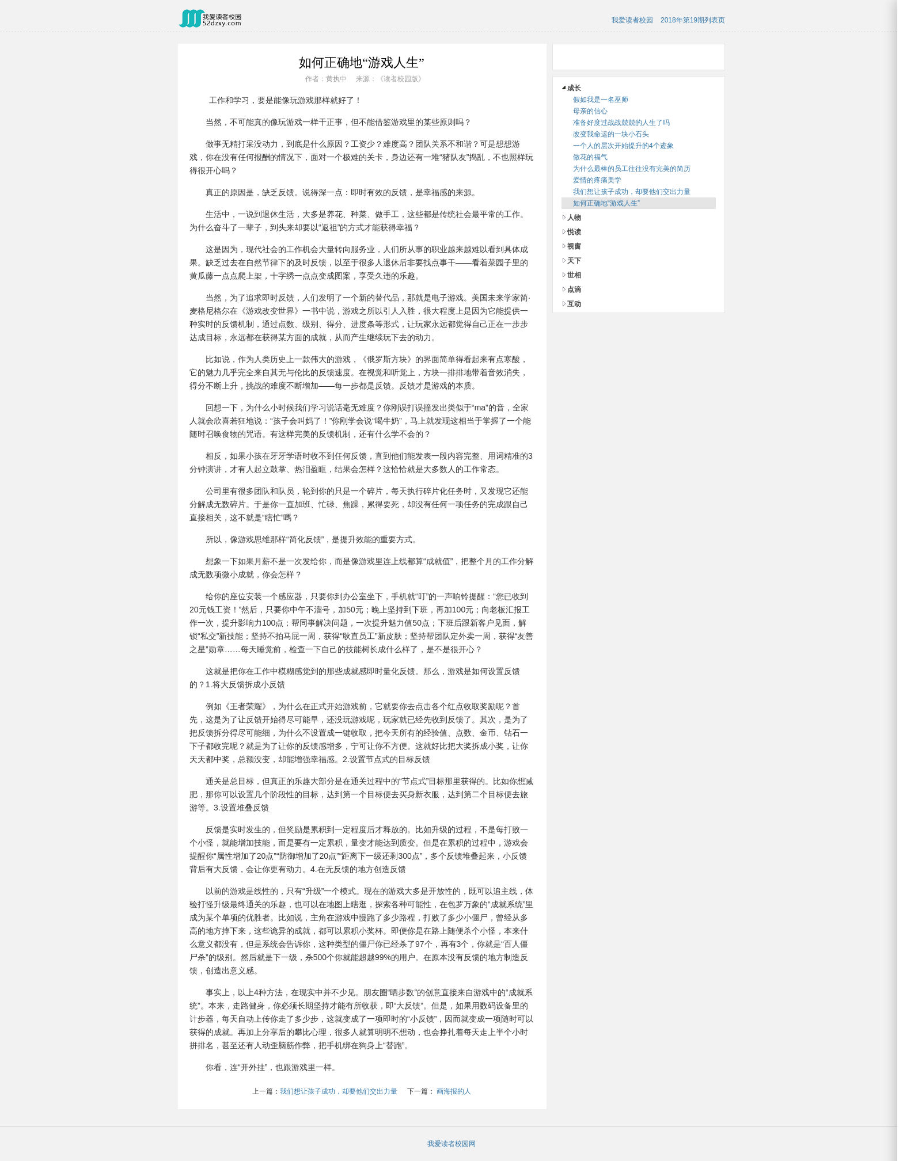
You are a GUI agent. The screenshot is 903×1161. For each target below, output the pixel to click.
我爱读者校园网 (451, 1144)
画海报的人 (454, 1091)
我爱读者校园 (632, 20)
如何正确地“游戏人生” (606, 203)
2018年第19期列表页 (693, 20)
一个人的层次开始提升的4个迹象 (623, 146)
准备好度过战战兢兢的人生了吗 (621, 123)
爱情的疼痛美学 (597, 180)
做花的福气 (590, 157)
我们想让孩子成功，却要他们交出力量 (338, 1091)
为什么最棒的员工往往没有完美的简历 (631, 169)
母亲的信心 (590, 111)
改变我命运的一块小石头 (611, 134)
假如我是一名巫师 (600, 100)
